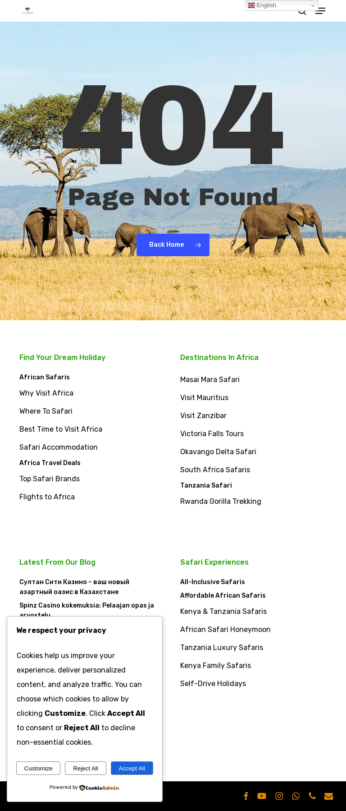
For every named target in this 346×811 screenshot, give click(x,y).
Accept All (131, 768)
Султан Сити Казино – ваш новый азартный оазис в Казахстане (74, 587)
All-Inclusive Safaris (212, 582)
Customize (38, 768)
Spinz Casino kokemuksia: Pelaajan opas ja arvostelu (86, 610)
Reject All (85, 768)
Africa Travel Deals (50, 463)
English (262, 5)
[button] (320, 10)
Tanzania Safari (206, 485)
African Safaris (44, 377)
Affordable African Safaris (223, 595)
